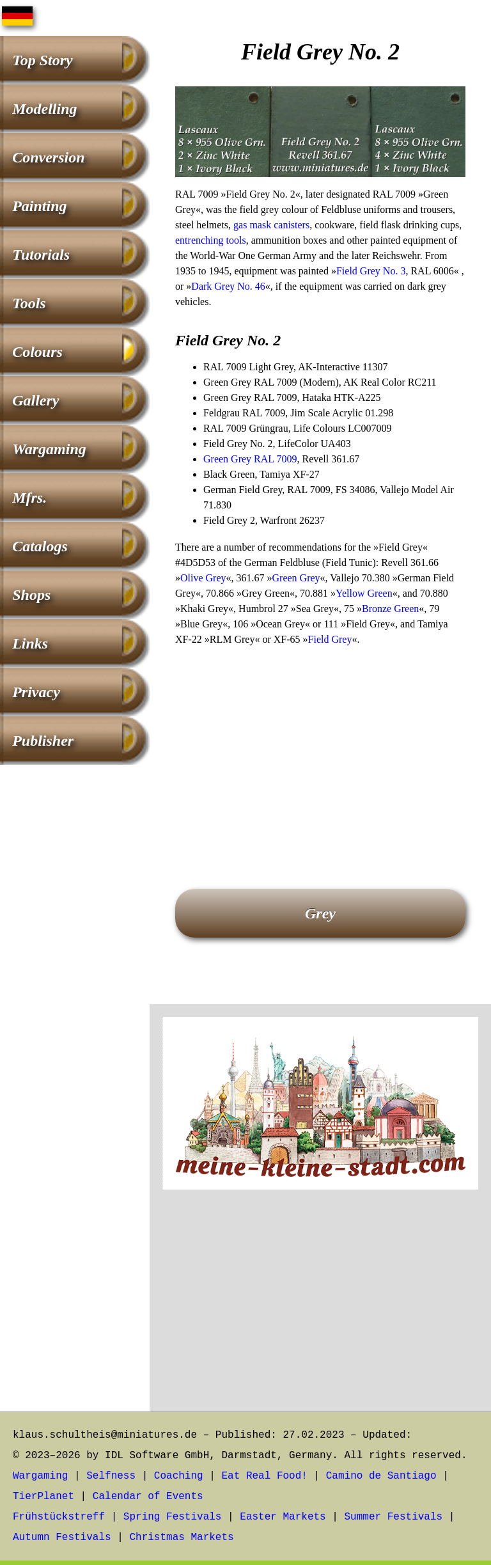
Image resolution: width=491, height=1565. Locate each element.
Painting (39, 206)
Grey (320, 913)
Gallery (35, 400)
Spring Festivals (172, 1517)
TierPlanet (43, 1496)
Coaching (178, 1476)
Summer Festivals (394, 1517)
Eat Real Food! (264, 1476)
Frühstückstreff (59, 1517)
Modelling (44, 108)
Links (30, 643)
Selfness (111, 1476)
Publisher (43, 740)
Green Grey (296, 577)
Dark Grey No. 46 (228, 286)
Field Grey (330, 639)
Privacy (36, 692)
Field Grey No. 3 (370, 270)
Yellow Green (364, 593)
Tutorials (41, 254)
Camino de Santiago (381, 1476)
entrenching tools (210, 240)
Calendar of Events (148, 1496)
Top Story (42, 60)
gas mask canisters (271, 224)
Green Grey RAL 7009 (250, 458)
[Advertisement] (320, 749)
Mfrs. (29, 497)
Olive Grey (203, 577)
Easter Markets (282, 1517)
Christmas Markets (181, 1537)
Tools (28, 303)
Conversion (48, 157)
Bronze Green (390, 608)
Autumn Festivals (62, 1537)
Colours (37, 351)
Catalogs (40, 546)
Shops (31, 594)
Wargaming (49, 449)
